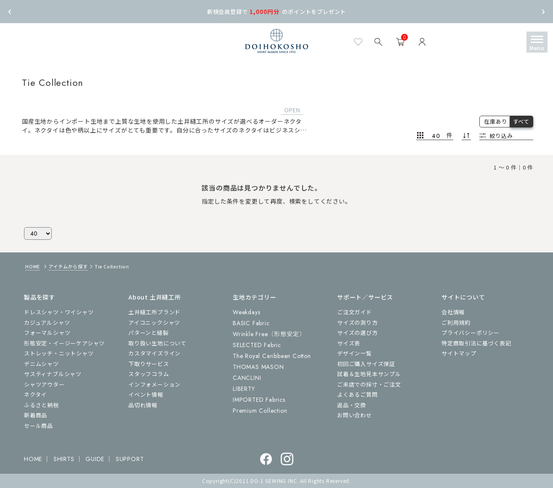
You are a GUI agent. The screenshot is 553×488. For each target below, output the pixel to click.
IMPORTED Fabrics (259, 399)
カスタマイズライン (154, 353)
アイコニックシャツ (154, 322)
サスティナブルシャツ (53, 374)
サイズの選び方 (357, 333)
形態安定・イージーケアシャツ (64, 343)
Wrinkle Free (269, 334)
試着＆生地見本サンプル (369, 374)
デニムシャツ (41, 364)
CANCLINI (247, 378)
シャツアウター (44, 384)
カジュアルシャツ (47, 322)
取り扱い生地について (157, 343)
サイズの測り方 (357, 322)
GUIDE (94, 459)
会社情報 (453, 312)
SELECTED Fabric (257, 345)
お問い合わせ (354, 415)
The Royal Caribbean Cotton (272, 356)
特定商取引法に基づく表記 (476, 343)
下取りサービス (148, 364)
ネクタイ (35, 394)
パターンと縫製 (148, 333)
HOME (32, 266)
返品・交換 (351, 405)
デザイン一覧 (354, 353)
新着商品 (35, 415)
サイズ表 (348, 343)
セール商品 (38, 426)
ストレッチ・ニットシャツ (59, 353)
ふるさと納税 (41, 405)
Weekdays (246, 312)
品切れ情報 (142, 405)
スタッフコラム (148, 374)
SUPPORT (130, 459)
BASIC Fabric (251, 323)
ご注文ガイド (354, 312)
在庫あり (495, 121)
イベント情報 (145, 394)
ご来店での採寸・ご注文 (369, 384)
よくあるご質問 (357, 394)
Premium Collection (260, 410)
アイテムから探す (68, 266)
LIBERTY (244, 389)
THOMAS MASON (258, 367)
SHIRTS (63, 459)
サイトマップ (458, 353)
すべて (521, 121)
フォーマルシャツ (47, 333)
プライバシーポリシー (470, 333)
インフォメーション (154, 384)
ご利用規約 (456, 322)
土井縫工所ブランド (154, 312)
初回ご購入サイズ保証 (366, 364)
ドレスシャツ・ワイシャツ (59, 312)
